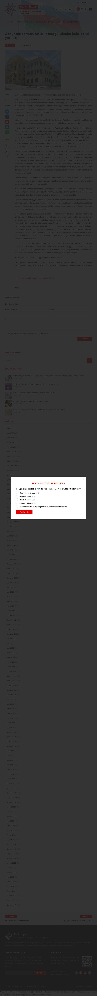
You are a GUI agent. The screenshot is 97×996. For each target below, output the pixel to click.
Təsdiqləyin (24, 512)
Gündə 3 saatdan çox (28, 503)
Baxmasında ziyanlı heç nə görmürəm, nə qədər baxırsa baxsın (43, 507)
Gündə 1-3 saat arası (28, 500)
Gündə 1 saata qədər (27, 496)
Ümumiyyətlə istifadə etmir (29, 493)
